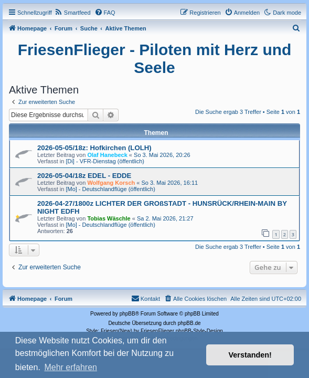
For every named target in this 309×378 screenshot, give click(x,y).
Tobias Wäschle (108, 218)
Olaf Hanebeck (107, 155)
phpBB (127, 314)
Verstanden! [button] (250, 355)
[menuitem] (73, 12)
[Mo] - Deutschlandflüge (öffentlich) (110, 189)
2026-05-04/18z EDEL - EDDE (84, 176)
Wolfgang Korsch (111, 183)
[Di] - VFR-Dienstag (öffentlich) (105, 161)
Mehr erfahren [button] (70, 367)
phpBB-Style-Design (199, 331)
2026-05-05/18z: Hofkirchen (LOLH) (94, 148)
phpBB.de (189, 323)
